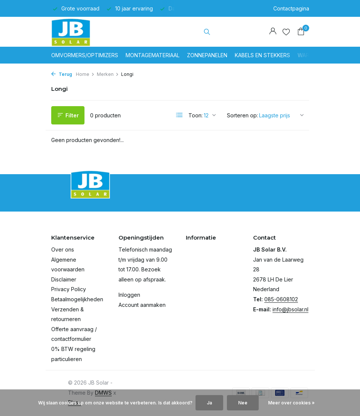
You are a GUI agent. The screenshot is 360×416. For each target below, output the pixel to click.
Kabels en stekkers (262, 55)
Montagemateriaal (152, 55)
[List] (179, 115)
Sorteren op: (242, 115)
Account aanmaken (142, 305)
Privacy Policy (68, 289)
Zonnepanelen (207, 55)
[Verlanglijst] (286, 32)
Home (85, 74)
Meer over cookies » (291, 403)
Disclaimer (63, 279)
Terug (61, 74)
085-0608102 (281, 299)
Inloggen (129, 295)
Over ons (62, 249)
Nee (242, 403)
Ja (209, 403)
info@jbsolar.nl (290, 309)
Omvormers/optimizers (84, 55)
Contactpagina (291, 8)
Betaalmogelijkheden (77, 299)
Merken (108, 74)
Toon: (195, 115)
